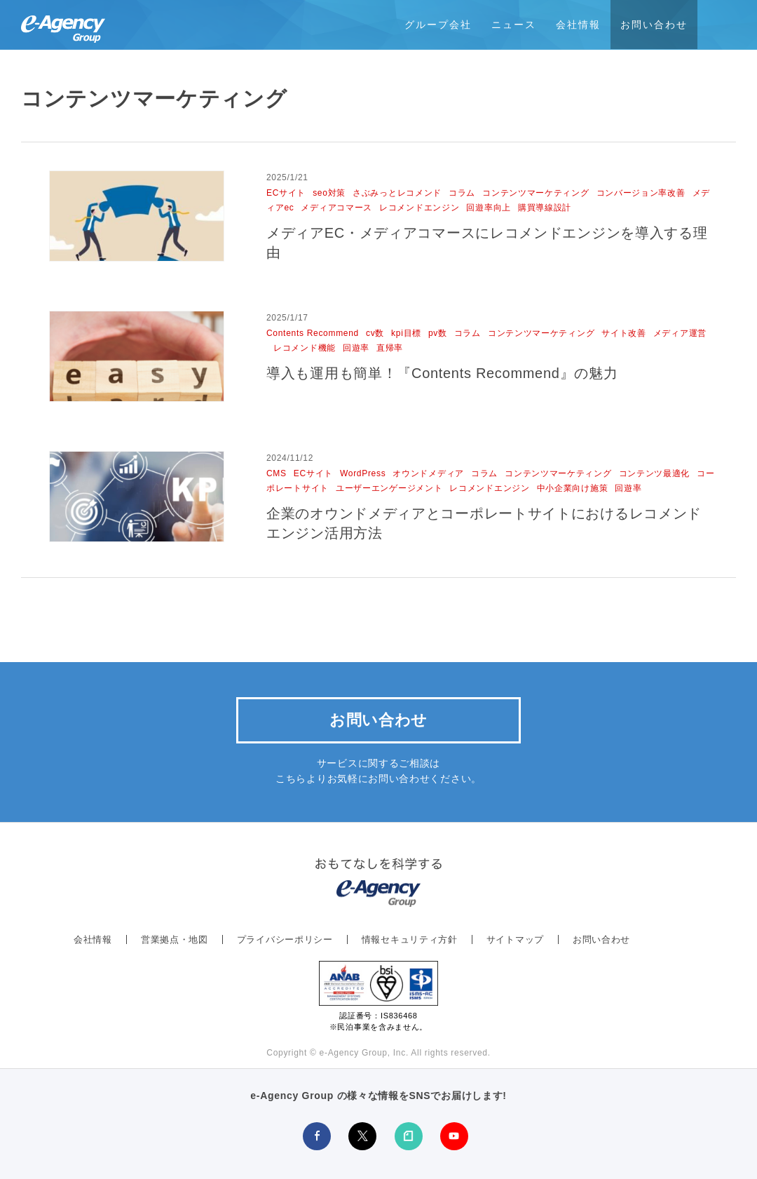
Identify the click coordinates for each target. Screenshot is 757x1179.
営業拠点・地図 (174, 939)
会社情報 (578, 24)
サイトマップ (515, 939)
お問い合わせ (654, 24)
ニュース (513, 24)
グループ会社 (438, 24)
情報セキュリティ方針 (410, 939)
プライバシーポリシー (285, 939)
